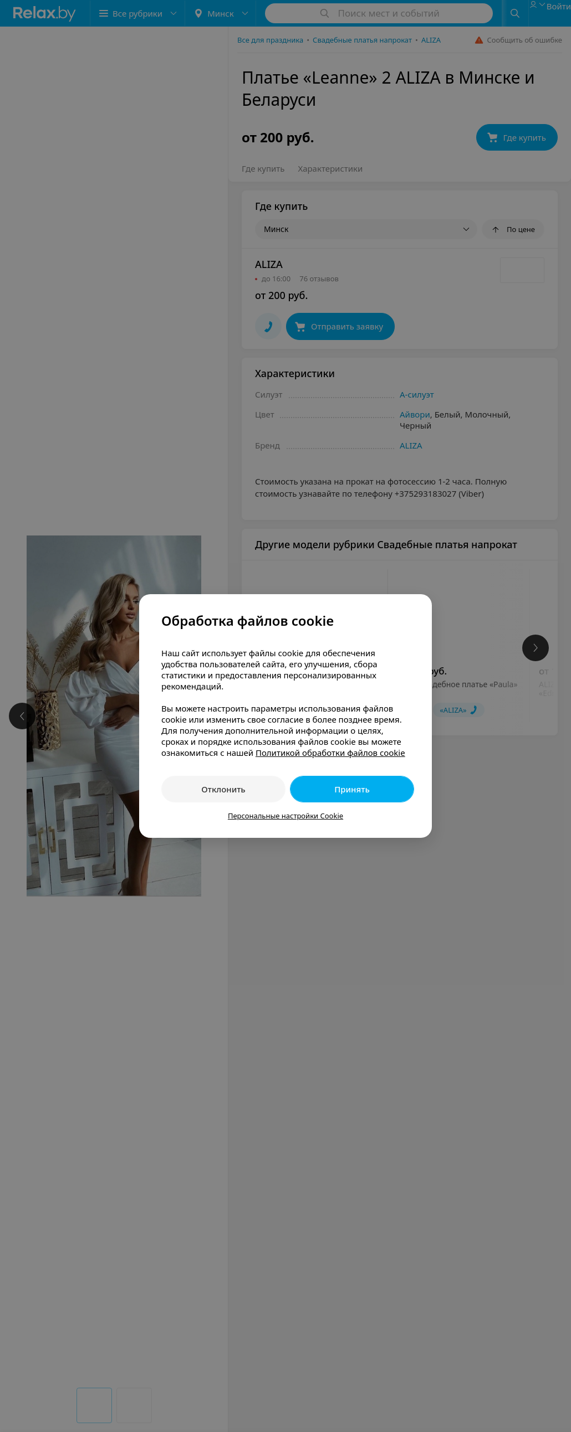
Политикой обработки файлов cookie (330, 752)
